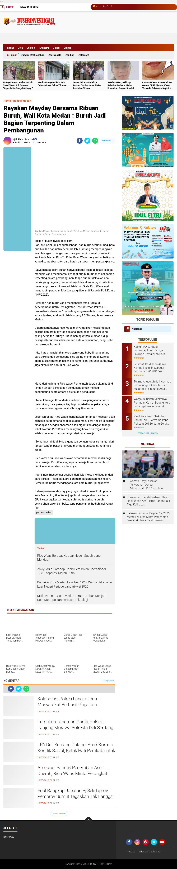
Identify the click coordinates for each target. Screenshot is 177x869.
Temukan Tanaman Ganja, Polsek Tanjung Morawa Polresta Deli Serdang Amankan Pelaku (75, 727)
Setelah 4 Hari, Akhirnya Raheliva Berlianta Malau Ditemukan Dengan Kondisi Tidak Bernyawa (121, 85)
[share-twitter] (87, 141)
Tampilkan (109, 681)
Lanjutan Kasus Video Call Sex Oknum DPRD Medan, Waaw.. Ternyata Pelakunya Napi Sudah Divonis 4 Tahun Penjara (158, 85)
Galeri (56, 47)
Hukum (13, 55)
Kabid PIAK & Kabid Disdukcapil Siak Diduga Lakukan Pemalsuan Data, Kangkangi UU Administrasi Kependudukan (150, 350)
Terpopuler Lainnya (148, 433)
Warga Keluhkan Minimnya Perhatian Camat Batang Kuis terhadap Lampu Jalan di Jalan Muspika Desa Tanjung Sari (152, 402)
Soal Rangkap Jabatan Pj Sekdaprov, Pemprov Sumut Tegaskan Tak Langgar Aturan (76, 796)
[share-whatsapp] (95, 141)
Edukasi (31, 47)
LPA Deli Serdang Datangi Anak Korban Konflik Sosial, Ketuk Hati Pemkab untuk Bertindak (76, 750)
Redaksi (131, 851)
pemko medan (22, 100)
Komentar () (108, 140)
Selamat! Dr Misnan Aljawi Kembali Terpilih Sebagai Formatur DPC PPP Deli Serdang (150, 368)
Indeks (10, 47)
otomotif (84, 55)
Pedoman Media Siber (149, 851)
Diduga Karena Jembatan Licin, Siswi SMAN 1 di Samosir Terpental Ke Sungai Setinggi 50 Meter (18, 85)
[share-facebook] (80, 141)
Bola (20, 47)
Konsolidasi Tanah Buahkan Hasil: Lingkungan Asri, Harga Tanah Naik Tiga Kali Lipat (148, 501)
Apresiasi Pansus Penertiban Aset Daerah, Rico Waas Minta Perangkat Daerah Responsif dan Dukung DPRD (73, 773)
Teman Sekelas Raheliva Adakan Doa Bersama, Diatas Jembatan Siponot (87, 85)
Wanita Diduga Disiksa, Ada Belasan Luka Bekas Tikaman (52, 84)
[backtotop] (88, 820)
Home (9, 7)
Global (67, 47)
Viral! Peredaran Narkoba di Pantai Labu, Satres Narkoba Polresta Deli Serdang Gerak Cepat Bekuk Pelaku (151, 420)
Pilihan (70, 55)
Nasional (137, 328)
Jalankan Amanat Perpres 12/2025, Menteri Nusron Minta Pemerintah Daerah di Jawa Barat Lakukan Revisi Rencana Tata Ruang (148, 517)
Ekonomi (44, 47)
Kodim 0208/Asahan (33, 55)
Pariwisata (55, 55)
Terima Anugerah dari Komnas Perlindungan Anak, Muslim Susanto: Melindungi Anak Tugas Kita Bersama (152, 385)
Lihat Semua (59, 813)
